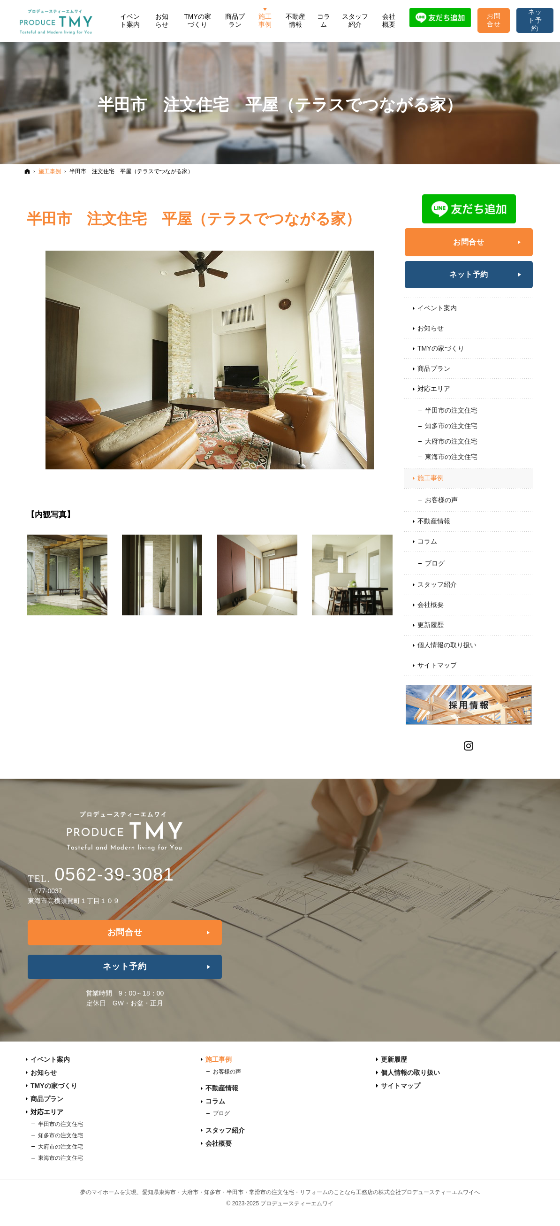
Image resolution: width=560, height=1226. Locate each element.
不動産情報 (433, 521)
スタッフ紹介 (437, 584)
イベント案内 (437, 308)
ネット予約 (468, 274)
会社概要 (430, 604)
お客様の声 (441, 500)
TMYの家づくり (440, 348)
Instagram (469, 745)
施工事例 (430, 478)
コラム (427, 541)
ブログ (435, 563)
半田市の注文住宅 (451, 410)
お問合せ (468, 242)
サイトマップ (437, 665)
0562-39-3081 (114, 874)
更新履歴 (430, 624)
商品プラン (433, 368)
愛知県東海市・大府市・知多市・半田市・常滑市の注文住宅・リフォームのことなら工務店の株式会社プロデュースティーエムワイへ (311, 1192)
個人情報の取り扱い (447, 645)
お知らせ (430, 328)
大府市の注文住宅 (451, 441)
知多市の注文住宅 (451, 425)
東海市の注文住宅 (451, 456)
